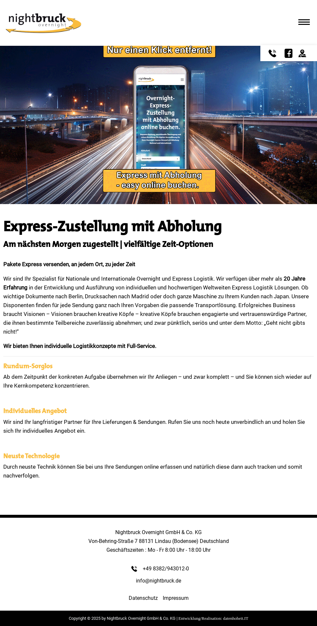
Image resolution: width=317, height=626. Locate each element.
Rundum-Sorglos (27, 365)
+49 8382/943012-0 (166, 568)
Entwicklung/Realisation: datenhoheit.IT (213, 618)
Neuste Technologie (31, 455)
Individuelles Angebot (35, 410)
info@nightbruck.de (158, 581)
